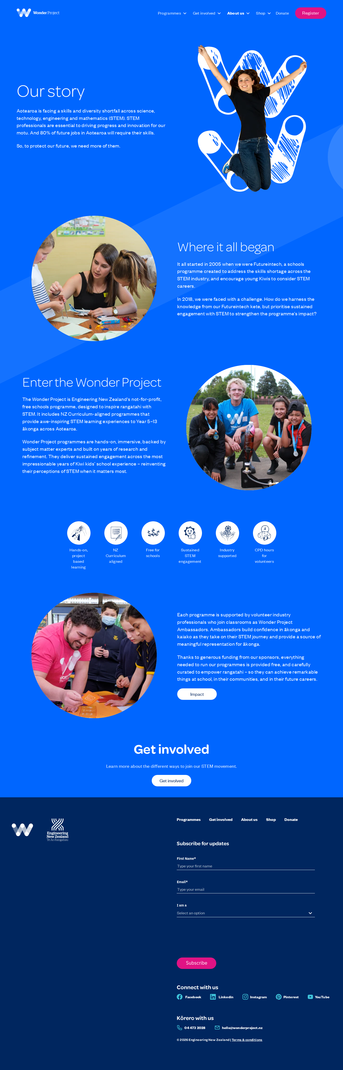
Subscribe (196, 963)
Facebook (193, 996)
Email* (182, 882)
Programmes (189, 819)
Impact (197, 694)
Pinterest (291, 996)
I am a (182, 905)
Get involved (172, 780)
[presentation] (213, 936)
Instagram (258, 996)
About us (249, 819)
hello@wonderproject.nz (242, 1027)
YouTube (322, 996)
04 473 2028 (194, 1027)
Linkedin (226, 996)
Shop (271, 819)
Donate (291, 819)
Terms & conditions (247, 1040)
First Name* (186, 858)
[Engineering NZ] (57, 840)
